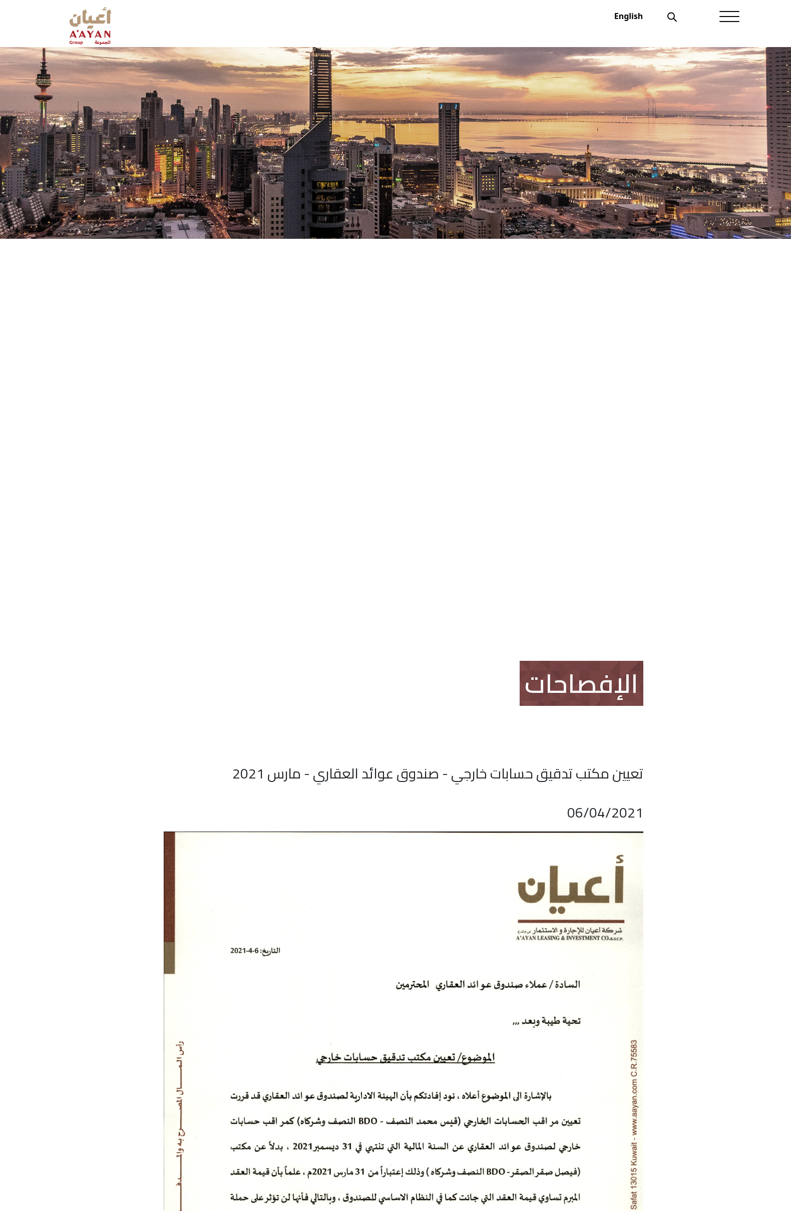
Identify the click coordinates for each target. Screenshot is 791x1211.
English (628, 16)
